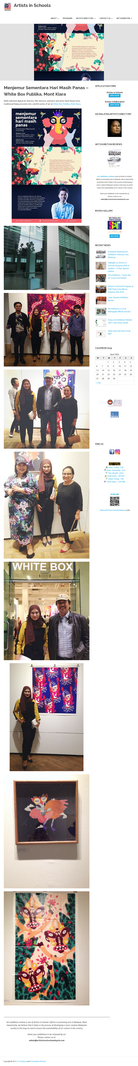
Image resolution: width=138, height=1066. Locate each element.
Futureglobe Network (38, 1061)
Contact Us (104, 18)
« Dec (98, 383)
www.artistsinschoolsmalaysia (112, 503)
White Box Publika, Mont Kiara (66, 104)
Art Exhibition (123, 18)
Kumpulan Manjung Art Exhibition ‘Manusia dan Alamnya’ (118, 254)
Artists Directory (84, 18)
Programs (67, 18)
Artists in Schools (32, 5)
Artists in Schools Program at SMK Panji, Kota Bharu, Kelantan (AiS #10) (120, 289)
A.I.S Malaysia (21, 1061)
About (54, 18)
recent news (102, 245)
